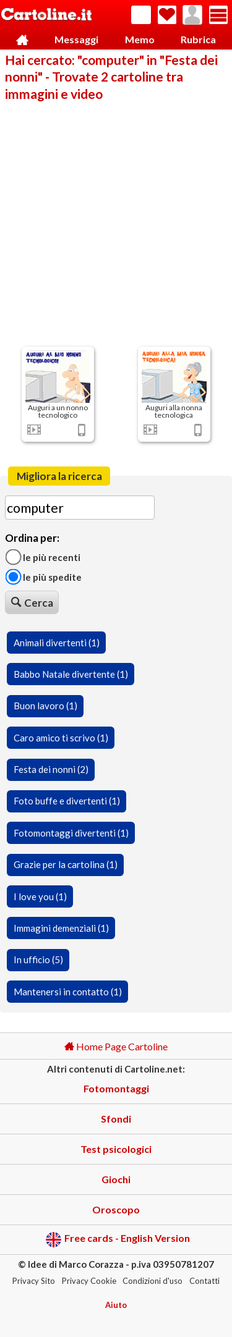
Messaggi (76, 39)
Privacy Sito (33, 1281)
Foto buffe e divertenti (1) (67, 800)
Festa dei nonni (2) (51, 769)
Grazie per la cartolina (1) (66, 864)
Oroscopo (116, 1209)
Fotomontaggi (116, 1088)
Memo (140, 39)
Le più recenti (42, 557)
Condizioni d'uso (152, 1281)
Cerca (32, 602)
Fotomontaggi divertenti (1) (71, 832)
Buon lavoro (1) (45, 705)
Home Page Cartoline (116, 1046)
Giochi (116, 1179)
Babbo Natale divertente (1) (71, 674)
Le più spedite (43, 577)
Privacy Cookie (89, 1281)
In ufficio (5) (38, 959)
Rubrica (198, 39)
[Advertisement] (116, 223)
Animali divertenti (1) (57, 642)
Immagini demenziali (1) (61, 928)
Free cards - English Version (118, 1239)
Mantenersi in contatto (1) (68, 991)
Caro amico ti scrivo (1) (61, 737)
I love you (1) (40, 896)
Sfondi (116, 1118)
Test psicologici (116, 1149)
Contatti (204, 1281)
